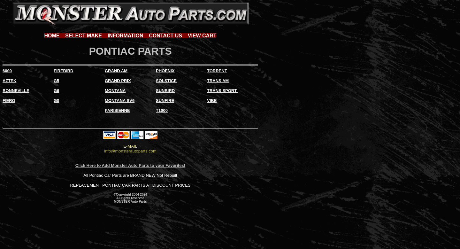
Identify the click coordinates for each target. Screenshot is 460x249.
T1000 (162, 110)
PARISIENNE (117, 110)
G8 (56, 100)
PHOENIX (165, 70)
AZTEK (9, 80)
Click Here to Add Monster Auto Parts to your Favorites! (130, 165)
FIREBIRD (63, 70)
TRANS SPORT (222, 90)
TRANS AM (218, 80)
